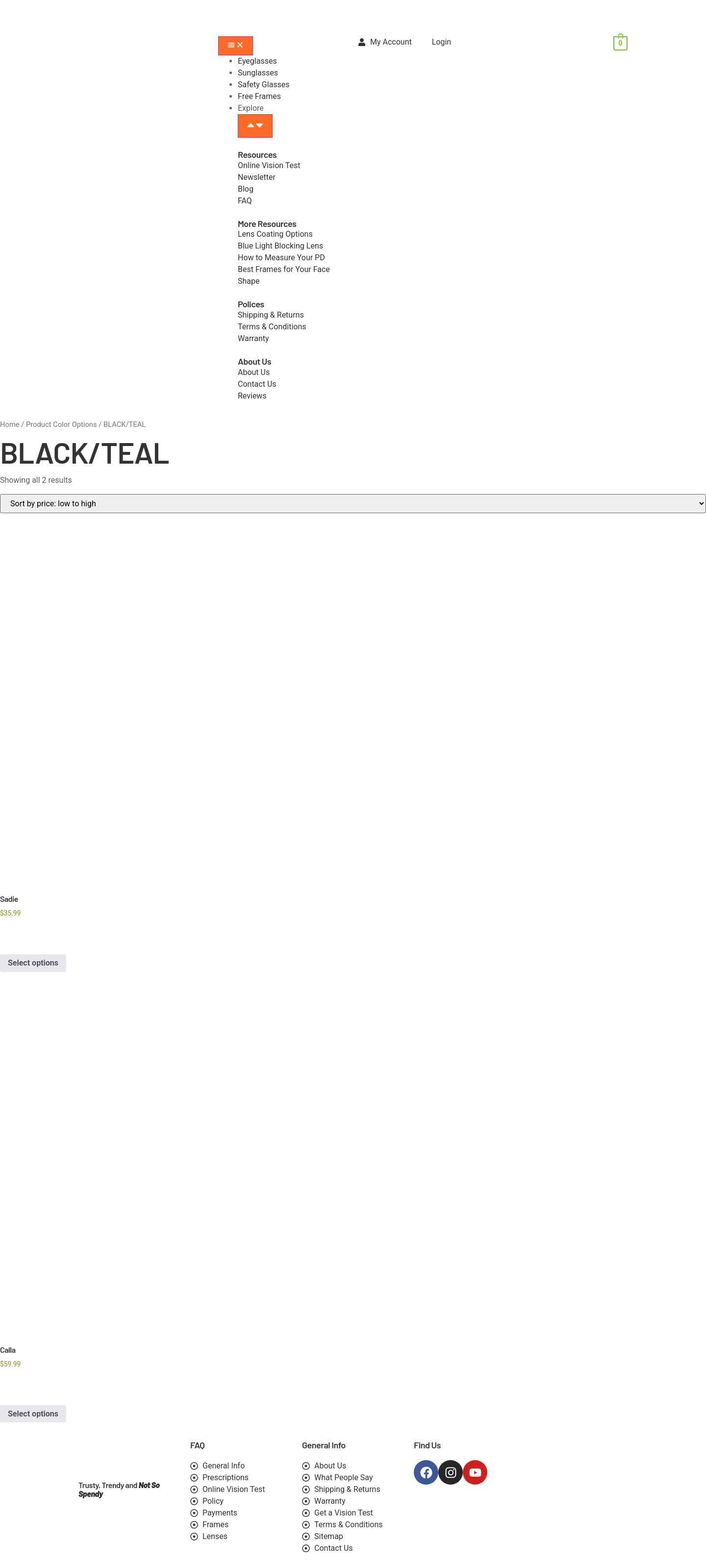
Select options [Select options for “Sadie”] (33, 963)
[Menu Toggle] (235, 45)
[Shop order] (353, 503)
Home (10, 424)
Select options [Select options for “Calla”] (33, 1413)
